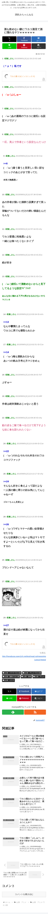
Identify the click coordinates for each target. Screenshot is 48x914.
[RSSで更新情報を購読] (35, 712)
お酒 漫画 (26, 676)
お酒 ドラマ (8, 680)
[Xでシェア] (9, 39)
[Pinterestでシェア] (24, 46)
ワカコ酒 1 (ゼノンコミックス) (22, 76)
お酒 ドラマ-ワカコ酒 (12, 673)
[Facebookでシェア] (24, 39)
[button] (38, 46)
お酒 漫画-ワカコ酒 (11, 676)
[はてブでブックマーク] (38, 39)
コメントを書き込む (24, 894)
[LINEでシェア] (9, 46)
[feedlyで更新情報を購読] (13, 712)
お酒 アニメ (39, 676)
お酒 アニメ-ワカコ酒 (32, 673)
